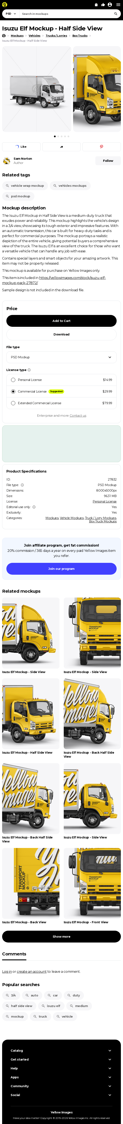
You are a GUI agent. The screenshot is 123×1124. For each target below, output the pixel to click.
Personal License (105, 501)
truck (40, 1016)
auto (31, 995)
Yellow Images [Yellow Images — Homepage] (62, 1112)
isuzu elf (50, 1006)
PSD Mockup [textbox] (20, 357)
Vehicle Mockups (72, 518)
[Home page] (4, 35)
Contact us (78, 416)
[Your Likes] (103, 4)
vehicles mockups (69, 186)
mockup (15, 1016)
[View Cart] (96, 4)
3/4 (11, 995)
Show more (61, 936)
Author (18, 163)
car (52, 995)
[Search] (115, 13)
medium (79, 1006)
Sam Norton (23, 159)
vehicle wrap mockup (25, 186)
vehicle (64, 1016)
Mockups (51, 518)
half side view (19, 1006)
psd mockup (18, 196)
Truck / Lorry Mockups (100, 518)
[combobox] (70, 14)
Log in (7, 971)
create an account (32, 971)
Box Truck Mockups (103, 521)
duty (73, 995)
